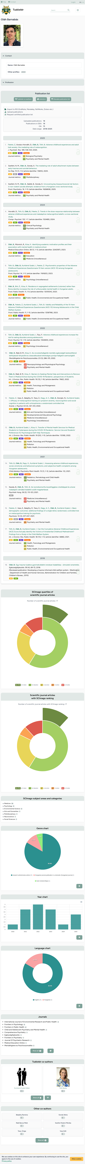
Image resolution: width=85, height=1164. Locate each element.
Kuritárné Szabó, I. (29, 265)
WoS (20, 153)
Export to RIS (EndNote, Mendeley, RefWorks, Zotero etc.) (29, 109)
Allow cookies (76, 1159)
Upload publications (14, 112)
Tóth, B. (42, 145)
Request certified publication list (19, 114)
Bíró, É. (17, 286)
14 (12, 803)
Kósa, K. (28, 244)
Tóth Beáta (63, 1088)
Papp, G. (26, 463)
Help (3, 2)
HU (83, 2)
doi (10, 153)
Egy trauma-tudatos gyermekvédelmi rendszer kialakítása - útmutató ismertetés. (47, 565)
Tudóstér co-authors (23, 99)
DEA (14, 153)
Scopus (26, 153)
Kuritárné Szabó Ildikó (22, 1088)
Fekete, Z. (12, 145)
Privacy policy (7, 1161)
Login (73, 2)
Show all (37, 1051)
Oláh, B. (36, 145)
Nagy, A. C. (45, 398)
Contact (12, 2)
